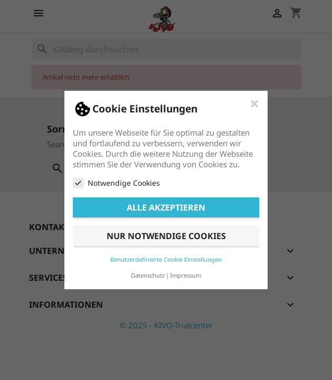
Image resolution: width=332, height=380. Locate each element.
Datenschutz (148, 275)
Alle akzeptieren (166, 207)
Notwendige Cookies (116, 183)
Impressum (185, 275)
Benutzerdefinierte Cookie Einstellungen (166, 259)
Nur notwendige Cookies (166, 236)
